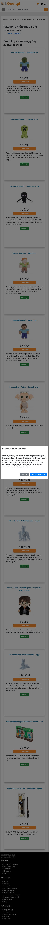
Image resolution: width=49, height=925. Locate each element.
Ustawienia (24, 474)
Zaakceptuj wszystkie (38, 474)
